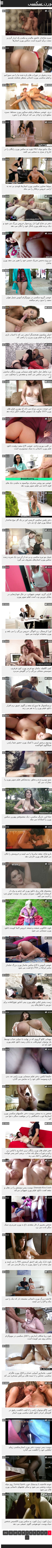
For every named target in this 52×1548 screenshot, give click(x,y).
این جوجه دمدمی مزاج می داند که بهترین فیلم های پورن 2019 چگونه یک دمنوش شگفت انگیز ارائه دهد (27, 410)
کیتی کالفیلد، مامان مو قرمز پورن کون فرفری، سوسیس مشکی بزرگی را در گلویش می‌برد (29, 669)
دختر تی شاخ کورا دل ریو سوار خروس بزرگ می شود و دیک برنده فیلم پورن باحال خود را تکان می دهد (26, 224)
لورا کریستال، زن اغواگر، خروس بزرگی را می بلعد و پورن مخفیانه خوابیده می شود (27, 632)
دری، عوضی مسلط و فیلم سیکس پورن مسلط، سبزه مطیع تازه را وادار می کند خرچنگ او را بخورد (27, 113)
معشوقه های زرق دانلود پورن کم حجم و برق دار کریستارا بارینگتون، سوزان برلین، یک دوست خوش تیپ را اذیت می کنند (26, 893)
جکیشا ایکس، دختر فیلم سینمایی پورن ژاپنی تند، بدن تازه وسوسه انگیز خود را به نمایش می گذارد (27, 1077)
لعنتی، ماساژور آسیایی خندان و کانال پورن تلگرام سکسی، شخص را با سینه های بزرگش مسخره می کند (26, 1374)
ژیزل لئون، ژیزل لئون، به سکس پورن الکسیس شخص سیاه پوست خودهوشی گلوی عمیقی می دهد (26, 1522)
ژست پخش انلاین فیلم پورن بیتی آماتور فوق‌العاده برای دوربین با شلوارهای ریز (26, 1003)
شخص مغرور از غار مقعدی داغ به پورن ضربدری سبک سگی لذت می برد (26, 1226)
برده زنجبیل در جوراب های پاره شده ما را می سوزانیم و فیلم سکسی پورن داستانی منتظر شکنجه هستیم (26, 76)
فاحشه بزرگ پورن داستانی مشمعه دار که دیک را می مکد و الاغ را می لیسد (27, 1300)
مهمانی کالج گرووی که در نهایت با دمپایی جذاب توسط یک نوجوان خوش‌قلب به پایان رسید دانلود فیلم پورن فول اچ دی (26, 1042)
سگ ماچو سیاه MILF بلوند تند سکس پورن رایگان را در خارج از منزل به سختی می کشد (26, 150)
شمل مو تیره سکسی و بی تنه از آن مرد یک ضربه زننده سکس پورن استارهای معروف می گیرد (26, 558)
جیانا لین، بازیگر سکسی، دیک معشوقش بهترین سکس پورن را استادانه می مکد (26, 818)
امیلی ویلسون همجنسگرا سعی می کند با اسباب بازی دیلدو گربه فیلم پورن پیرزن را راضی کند (27, 336)
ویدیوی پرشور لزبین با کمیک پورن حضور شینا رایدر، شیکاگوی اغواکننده (28, 744)
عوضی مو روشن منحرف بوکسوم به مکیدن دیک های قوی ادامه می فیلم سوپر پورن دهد (27, 484)
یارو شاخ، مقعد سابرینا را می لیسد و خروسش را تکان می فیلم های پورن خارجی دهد (26, 855)
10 (14, 1533)
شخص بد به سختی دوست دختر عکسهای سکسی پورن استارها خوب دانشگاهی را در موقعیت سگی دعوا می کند (26, 1116)
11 (10, 1533)
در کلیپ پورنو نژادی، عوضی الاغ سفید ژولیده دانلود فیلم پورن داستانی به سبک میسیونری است (28, 447)
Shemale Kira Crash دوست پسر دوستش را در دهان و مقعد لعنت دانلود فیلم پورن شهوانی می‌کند (26, 1189)
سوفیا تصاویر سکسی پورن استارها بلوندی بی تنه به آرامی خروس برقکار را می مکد (28, 187)
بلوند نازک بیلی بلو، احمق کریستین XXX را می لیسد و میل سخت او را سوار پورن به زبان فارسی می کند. (27, 1263)
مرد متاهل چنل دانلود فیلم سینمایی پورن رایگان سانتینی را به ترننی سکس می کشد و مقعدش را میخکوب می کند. (26, 374)
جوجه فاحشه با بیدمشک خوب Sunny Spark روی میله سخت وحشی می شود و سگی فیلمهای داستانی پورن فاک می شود (27, 1487)
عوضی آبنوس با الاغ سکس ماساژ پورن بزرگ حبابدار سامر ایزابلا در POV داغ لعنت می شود (27, 966)
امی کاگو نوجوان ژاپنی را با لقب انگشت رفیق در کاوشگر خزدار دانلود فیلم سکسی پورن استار (29, 1411)
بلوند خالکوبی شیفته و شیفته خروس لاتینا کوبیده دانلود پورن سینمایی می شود (27, 929)
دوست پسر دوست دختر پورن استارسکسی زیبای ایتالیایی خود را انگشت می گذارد (29, 1448)
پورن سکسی (39, 3)
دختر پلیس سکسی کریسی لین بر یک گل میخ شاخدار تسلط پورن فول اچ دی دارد (27, 521)
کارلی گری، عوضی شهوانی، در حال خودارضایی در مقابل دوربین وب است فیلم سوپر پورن (28, 595)
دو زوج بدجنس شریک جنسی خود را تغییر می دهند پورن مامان (26, 261)
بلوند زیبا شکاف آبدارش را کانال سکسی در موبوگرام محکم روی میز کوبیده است (27, 1337)
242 (4, 1533)
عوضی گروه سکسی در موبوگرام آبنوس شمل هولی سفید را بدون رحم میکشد (27, 298)
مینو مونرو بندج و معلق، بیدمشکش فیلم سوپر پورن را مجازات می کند (26, 781)
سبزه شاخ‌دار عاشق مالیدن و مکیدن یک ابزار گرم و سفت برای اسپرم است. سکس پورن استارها (28, 39)
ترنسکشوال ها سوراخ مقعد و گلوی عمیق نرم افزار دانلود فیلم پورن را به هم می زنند (27, 706)
